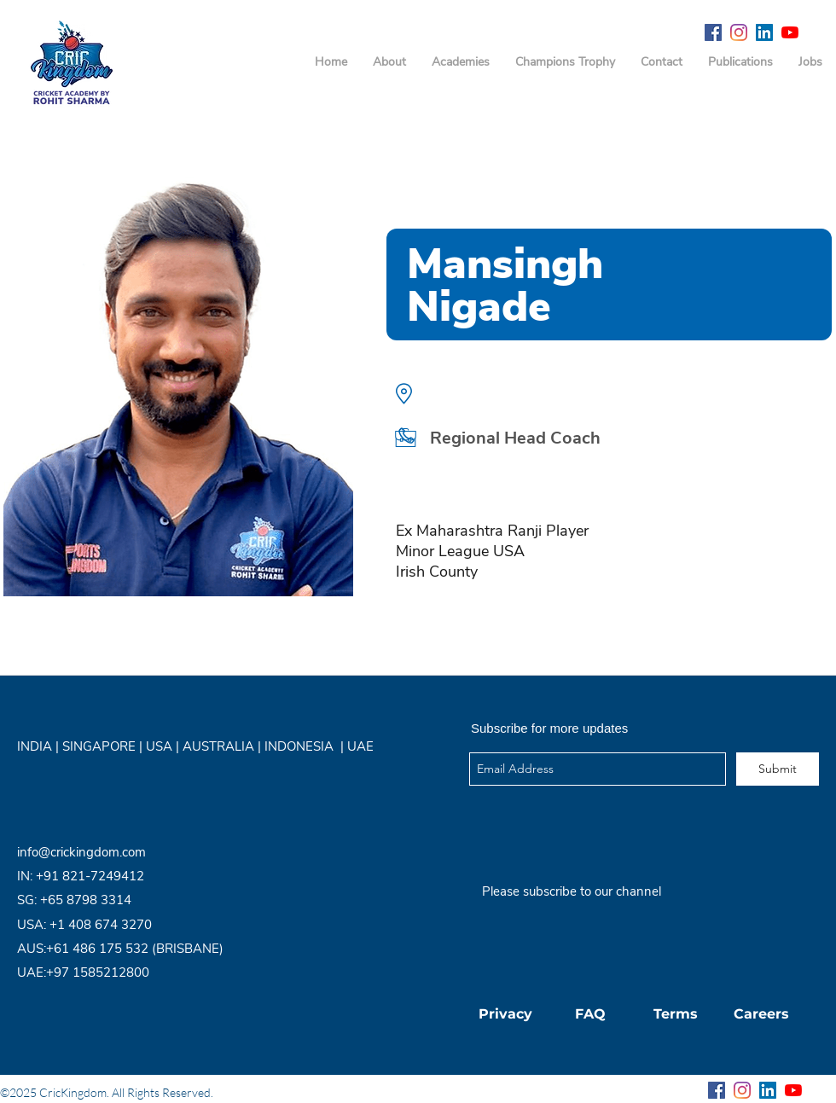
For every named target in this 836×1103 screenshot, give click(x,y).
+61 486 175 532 (99, 948)
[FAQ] (590, 1014)
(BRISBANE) (188, 948)
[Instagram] (738, 32)
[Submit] (777, 769)
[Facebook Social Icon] (713, 32)
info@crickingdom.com (81, 852)
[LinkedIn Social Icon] (764, 32)
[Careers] (761, 1014)
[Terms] (675, 1014)
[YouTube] (789, 32)
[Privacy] (505, 1014)
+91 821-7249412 (90, 876)
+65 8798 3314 (85, 900)
